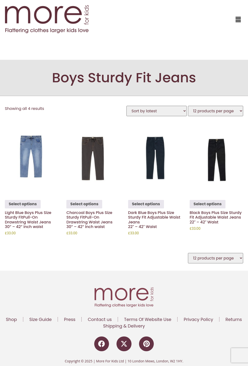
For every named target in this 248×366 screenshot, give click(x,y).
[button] (184, 20)
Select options (23, 204)
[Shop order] (156, 111)
